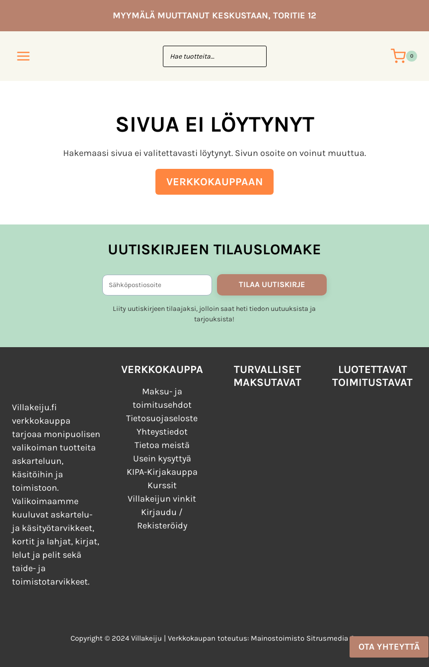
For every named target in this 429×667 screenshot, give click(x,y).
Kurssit (162, 485)
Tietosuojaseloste (162, 418)
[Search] (254, 56)
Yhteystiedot (162, 431)
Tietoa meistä (162, 445)
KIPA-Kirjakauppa (162, 471)
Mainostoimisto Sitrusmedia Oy (304, 638)
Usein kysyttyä (162, 458)
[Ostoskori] (404, 56)
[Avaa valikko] (23, 56)
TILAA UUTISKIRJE (272, 284)
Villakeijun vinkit (162, 498)
